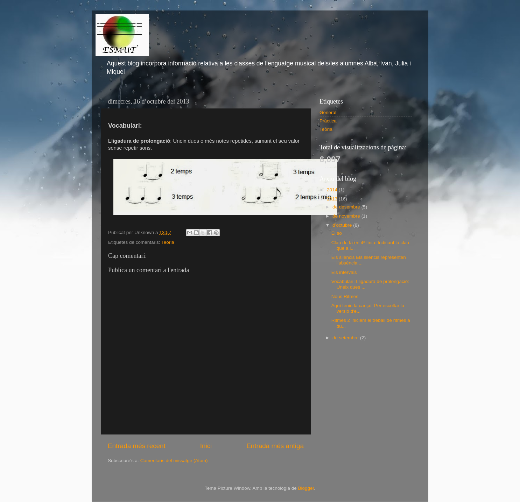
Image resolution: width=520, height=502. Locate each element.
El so (336, 233)
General (327, 112)
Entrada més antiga (275, 446)
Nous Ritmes (344, 296)
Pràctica (328, 120)
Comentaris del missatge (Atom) (174, 460)
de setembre (346, 337)
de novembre (346, 216)
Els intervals (344, 272)
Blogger (306, 488)
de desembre (346, 207)
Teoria (167, 242)
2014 (333, 189)
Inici (206, 446)
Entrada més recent (137, 446)
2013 (333, 198)
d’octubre (342, 225)
